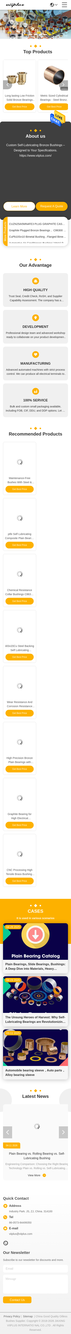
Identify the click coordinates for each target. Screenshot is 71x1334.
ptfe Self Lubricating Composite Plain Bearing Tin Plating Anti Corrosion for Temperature (19, 536)
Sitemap (28, 1316)
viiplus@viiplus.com (20, 1233)
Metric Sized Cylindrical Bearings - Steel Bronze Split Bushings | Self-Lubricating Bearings (54, 98)
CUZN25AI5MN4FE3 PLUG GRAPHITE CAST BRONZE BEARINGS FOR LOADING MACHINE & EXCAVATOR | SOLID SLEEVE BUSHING (37, 224)
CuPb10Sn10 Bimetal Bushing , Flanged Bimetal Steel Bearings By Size (37, 237)
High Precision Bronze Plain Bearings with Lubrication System (19, 760)
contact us (17, 1300)
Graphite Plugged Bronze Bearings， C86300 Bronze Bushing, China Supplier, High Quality (37, 231)
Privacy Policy (12, 1316)
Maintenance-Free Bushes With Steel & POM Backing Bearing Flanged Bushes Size (20, 480)
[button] (25, 34)
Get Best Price (19, 106)
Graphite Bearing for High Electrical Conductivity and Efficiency (19, 816)
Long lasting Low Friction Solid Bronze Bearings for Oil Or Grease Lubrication (19, 98)
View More (37, 1175)
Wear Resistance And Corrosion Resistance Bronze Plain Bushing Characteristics (19, 704)
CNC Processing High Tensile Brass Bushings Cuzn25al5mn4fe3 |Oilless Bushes (19, 872)
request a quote (51, 206)
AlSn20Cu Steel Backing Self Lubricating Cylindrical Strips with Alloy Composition (19, 648)
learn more (19, 206)
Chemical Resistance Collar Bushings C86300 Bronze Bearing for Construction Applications (19, 592)
